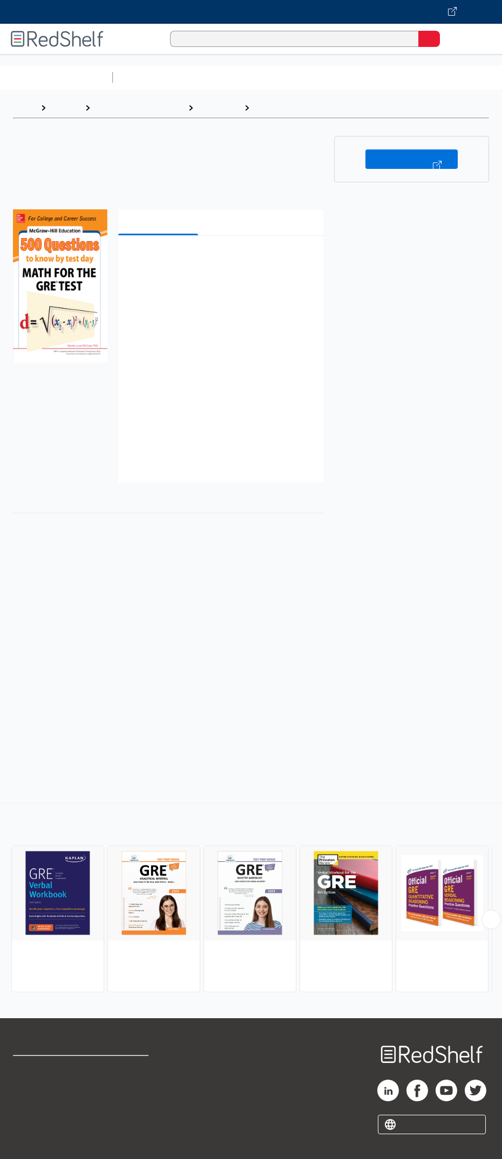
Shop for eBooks (45, 1068)
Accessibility (128, 1116)
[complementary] (251, 899)
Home (24, 108)
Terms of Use (129, 1068)
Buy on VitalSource (411, 159)
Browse (65, 108)
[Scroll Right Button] (491, 919)
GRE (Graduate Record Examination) (327, 108)
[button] (219, 260)
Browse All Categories (56, 77)
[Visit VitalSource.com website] (251, 12)
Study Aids (145, 77)
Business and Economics (418, 77)
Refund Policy (130, 1092)
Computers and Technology (308, 77)
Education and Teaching (139, 108)
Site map (29, 1140)
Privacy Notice (40, 1116)
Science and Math (211, 77)
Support (28, 1092)
